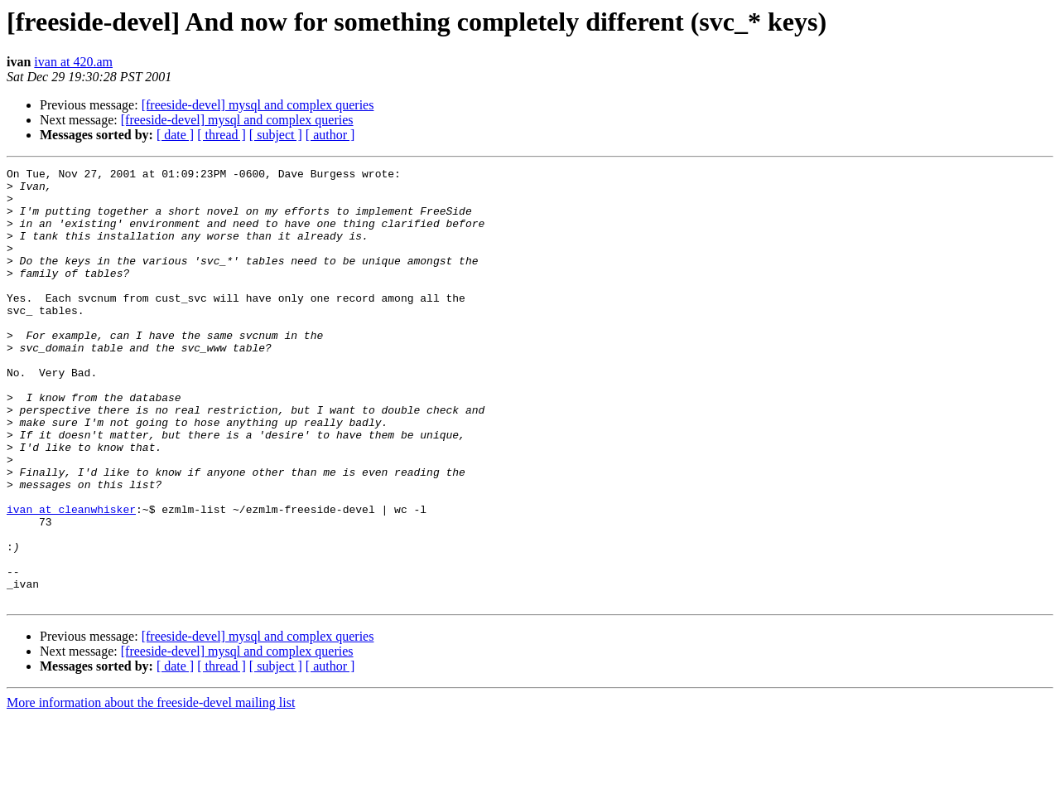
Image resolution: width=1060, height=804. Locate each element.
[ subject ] (275, 135)
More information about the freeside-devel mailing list (151, 789)
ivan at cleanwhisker (71, 578)
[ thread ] (221, 135)
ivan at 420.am (73, 62)
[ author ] (330, 135)
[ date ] (175, 135)
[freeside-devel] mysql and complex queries (258, 105)
